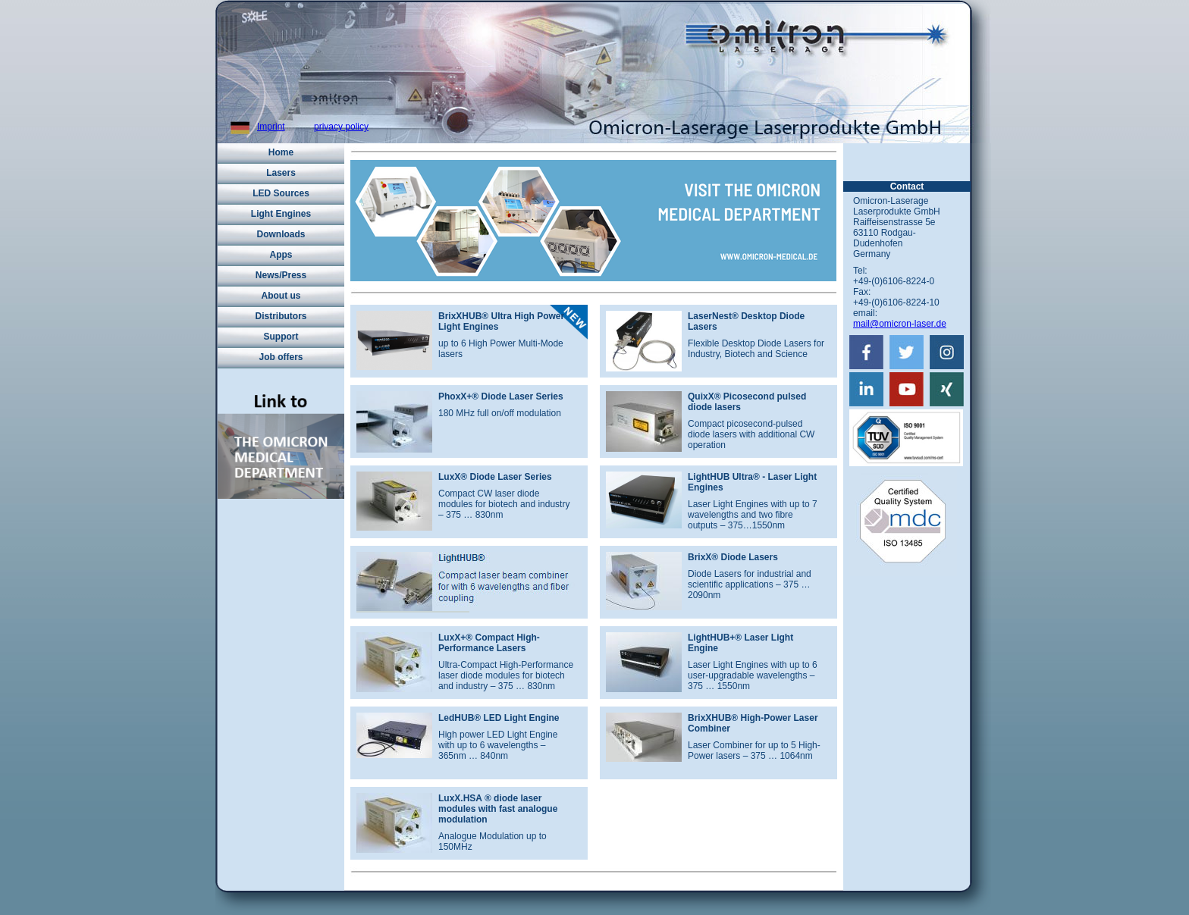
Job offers (281, 357)
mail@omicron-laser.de (899, 323)
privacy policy (341, 126)
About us (281, 295)
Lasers (281, 173)
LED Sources (281, 193)
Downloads (280, 234)
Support (281, 336)
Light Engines (281, 213)
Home (280, 152)
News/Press (281, 275)
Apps (281, 254)
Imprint (271, 126)
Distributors (280, 316)
